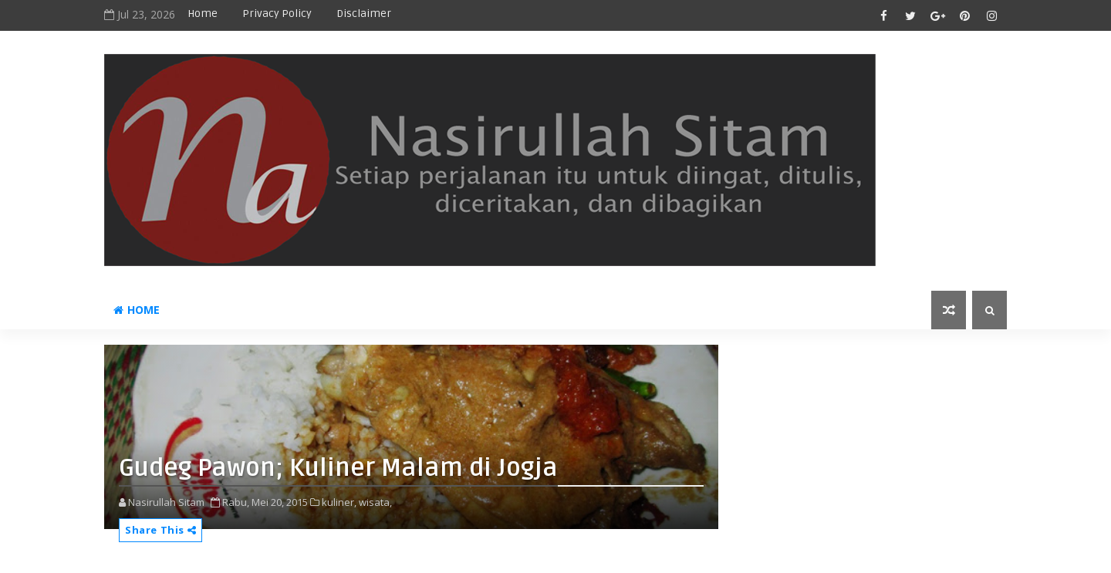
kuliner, (339, 502)
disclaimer (363, 13)
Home (202, 13)
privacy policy (277, 13)
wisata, (375, 502)
